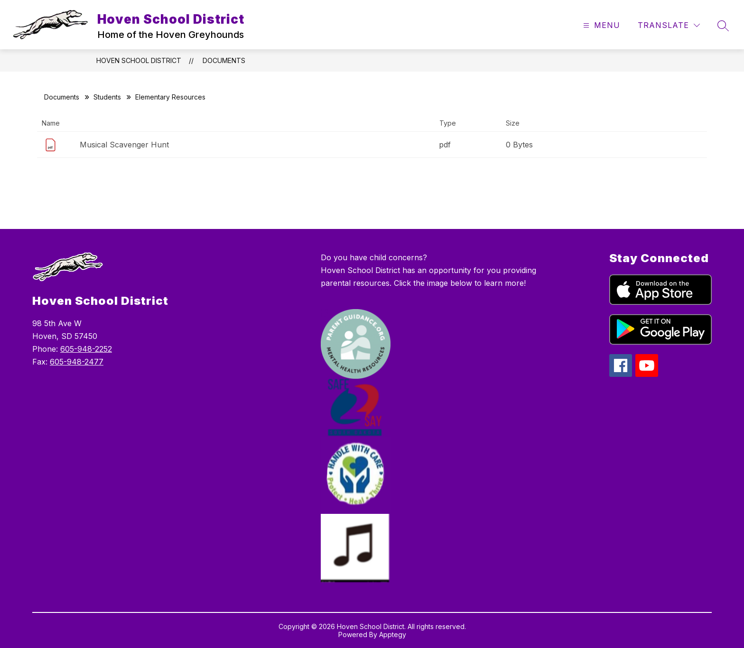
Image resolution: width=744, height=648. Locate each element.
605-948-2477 (76, 361)
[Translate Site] (668, 25)
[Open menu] (600, 25)
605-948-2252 (86, 349)
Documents (224, 60)
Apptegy (392, 634)
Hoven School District (138, 60)
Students (107, 97)
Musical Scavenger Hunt (124, 144)
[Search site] (723, 25)
